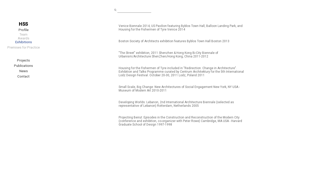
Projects (23, 60)
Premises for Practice (23, 47)
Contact (23, 76)
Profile (24, 30)
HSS (23, 24)
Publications (23, 66)
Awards (23, 38)
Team (23, 34)
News (23, 71)
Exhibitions (23, 42)
